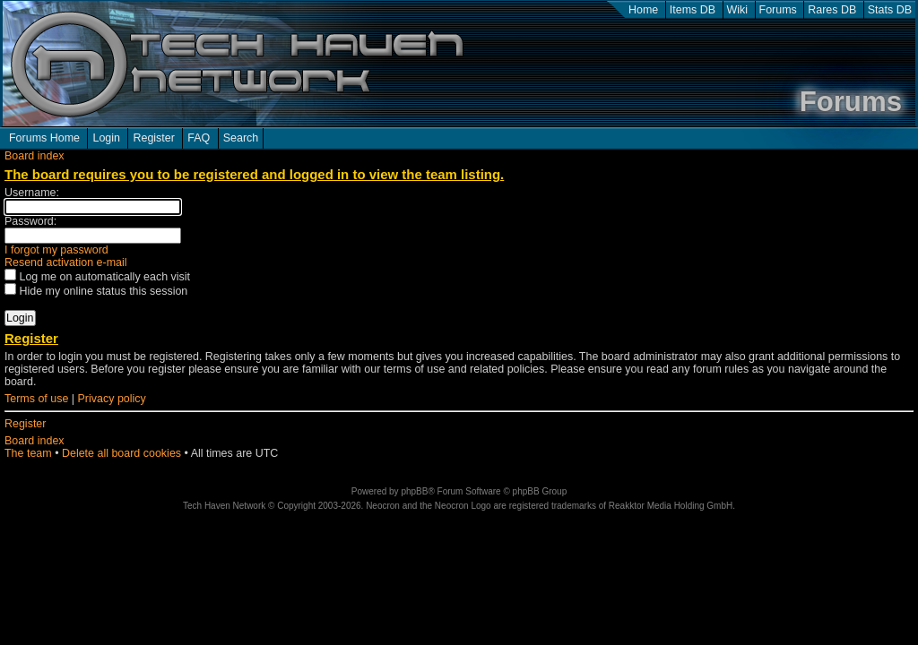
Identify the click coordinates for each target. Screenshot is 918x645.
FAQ (198, 138)
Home (643, 10)
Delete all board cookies (121, 453)
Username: (31, 192)
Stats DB (890, 10)
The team (28, 453)
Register (153, 138)
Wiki (738, 10)
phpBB (414, 491)
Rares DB (832, 10)
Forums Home (44, 138)
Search (241, 138)
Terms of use (36, 398)
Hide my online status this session (95, 291)
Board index (34, 156)
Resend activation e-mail (65, 262)
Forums (778, 10)
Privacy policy (112, 398)
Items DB (692, 10)
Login (106, 138)
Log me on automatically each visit (97, 277)
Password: (30, 221)
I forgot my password (56, 250)
